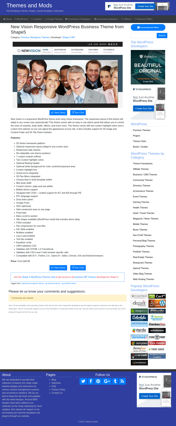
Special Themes (141, 268)
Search (162, 35)
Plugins (136, 136)
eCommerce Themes (143, 191)
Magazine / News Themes (145, 218)
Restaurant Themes (142, 263)
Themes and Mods (29, 5)
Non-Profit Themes (142, 235)
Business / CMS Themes (145, 174)
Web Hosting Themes (143, 279)
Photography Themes (143, 246)
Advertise (56, 383)
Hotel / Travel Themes (143, 213)
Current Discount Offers (148, 28)
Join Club (78, 112)
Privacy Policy (58, 389)
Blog (54, 379)
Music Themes (140, 229)
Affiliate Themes (141, 169)
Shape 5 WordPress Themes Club (38, 277)
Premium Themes (141, 130)
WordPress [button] (21, 19)
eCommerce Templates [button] (77, 19)
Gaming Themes (141, 202)
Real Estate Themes (143, 257)
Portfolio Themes (141, 252)
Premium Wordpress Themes (35, 37)
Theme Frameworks (142, 163)
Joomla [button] (36, 19)
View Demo (58, 112)
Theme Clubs (139, 141)
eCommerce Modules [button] (106, 19)
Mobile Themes (140, 224)
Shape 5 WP (68, 37)
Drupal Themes (54, 19)
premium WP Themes (85, 277)
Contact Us (57, 393)
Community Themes (143, 180)
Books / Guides (140, 147)
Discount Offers (143, 19)
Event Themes (140, 196)
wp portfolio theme (69, 283)
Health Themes (140, 207)
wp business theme (52, 283)
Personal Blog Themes (144, 241)
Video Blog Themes (142, 274)
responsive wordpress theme (32, 283)
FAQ (54, 386)
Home (7, 19)
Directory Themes (141, 185)
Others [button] (126, 19)
